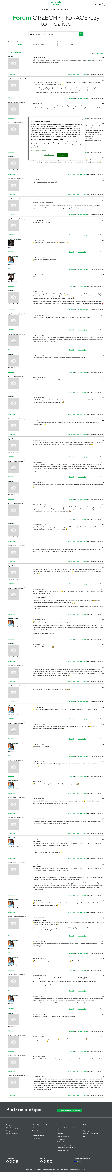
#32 (102, 724)
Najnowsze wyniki (43, 45)
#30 (102, 687)
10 (65, 45)
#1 (103, 58)
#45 (102, 996)
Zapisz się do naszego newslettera (69, 1110)
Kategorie (9, 1131)
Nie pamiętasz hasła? (38, 1135)
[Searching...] (56, 34)
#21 (102, 482)
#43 (102, 958)
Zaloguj (71, 74)
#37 (102, 819)
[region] (56, 138)
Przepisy (9, 1125)
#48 (102, 1057)
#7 (103, 200)
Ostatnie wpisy (36, 1138)
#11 (102, 274)
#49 (102, 1077)
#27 (102, 620)
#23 (102, 525)
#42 (102, 941)
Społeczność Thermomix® (65, 1128)
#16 (102, 378)
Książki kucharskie (63, 1136)
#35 (102, 782)
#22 (102, 505)
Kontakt (39, 1169)
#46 (102, 1014)
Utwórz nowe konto (38, 1133)
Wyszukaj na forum (89, 1131)
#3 (103, 104)
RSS (84, 1136)
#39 (102, 864)
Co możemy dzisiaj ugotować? (66, 1145)
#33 (102, 744)
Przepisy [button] (45, 9)
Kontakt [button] (59, 9)
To (91, 60)
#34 (102, 761)
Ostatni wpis (100, 53)
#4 (103, 124)
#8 (103, 220)
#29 (102, 667)
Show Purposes (49, 155)
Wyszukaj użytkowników (90, 1133)
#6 (103, 180)
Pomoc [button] (67, 9)
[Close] (82, 119)
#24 (102, 547)
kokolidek (12, 273)
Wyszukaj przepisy (12, 1128)
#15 (102, 355)
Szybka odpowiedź (15, 52)
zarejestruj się (82, 74)
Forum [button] (52, 9)
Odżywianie (61, 1139)
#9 (103, 240)
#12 (102, 292)
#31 (102, 707)
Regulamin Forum (63, 1150)
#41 (102, 918)
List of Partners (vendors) (39, 150)
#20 (102, 462)
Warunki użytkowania (49, 1169)
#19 (102, 440)
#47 (102, 1037)
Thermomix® (61, 1131)
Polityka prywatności (62, 1169)
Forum (59, 1125)
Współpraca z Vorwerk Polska (66, 1147)
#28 (102, 645)
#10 (102, 257)
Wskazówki (60, 1142)
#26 (102, 589)
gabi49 (11, 156)
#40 (102, 901)
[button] (95, 3)
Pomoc (84, 1169)
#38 (102, 839)
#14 (102, 335)
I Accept (62, 155)
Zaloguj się (35, 1130)
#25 (102, 567)
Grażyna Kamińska (15, 239)
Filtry (19, 45)
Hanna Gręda (13, 256)
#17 (102, 398)
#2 (103, 80)
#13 (102, 315)
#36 (102, 799)
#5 (103, 158)
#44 (102, 976)
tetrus (11, 56)
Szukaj (85, 1125)
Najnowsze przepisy (12, 1133)
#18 (102, 420)
